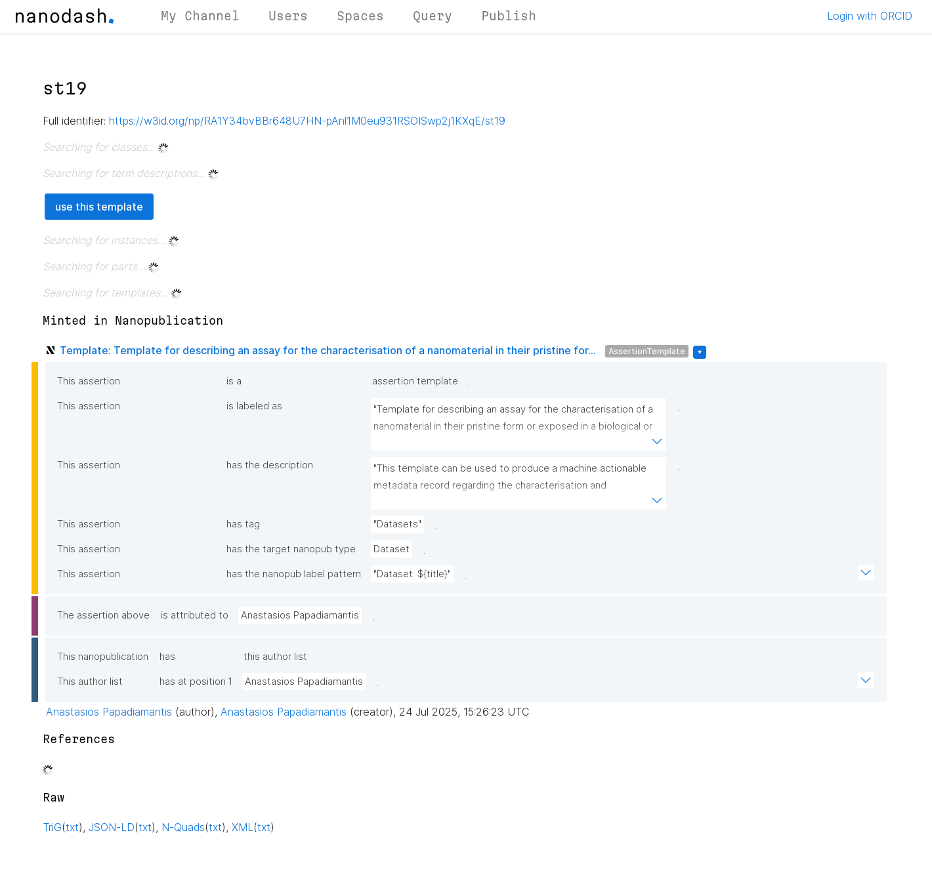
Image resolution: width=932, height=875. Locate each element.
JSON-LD (112, 827)
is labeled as (254, 406)
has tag (243, 524)
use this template (99, 206)
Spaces (360, 15)
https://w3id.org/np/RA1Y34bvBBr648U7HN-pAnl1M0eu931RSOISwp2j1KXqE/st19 (307, 120)
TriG (52, 827)
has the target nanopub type (291, 549)
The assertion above (103, 615)
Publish (508, 15)
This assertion (88, 381)
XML (242, 827)
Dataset (391, 549)
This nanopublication (102, 656)
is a (234, 381)
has (167, 656)
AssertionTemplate (646, 351)
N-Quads (183, 827)
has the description (269, 465)
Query (432, 15)
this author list (275, 656)
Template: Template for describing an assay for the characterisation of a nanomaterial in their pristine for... (328, 350)
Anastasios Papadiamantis (300, 615)
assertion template (415, 381)
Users (288, 15)
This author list (90, 681)
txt (72, 827)
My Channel (200, 15)
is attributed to (194, 615)
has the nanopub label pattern (293, 574)
